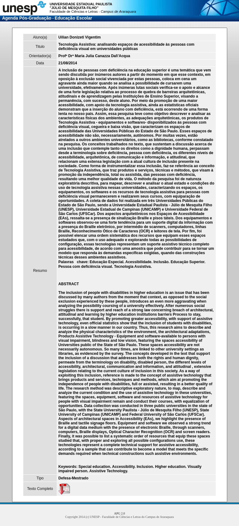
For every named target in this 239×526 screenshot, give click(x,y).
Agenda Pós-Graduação (27, 18)
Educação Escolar (73, 18)
